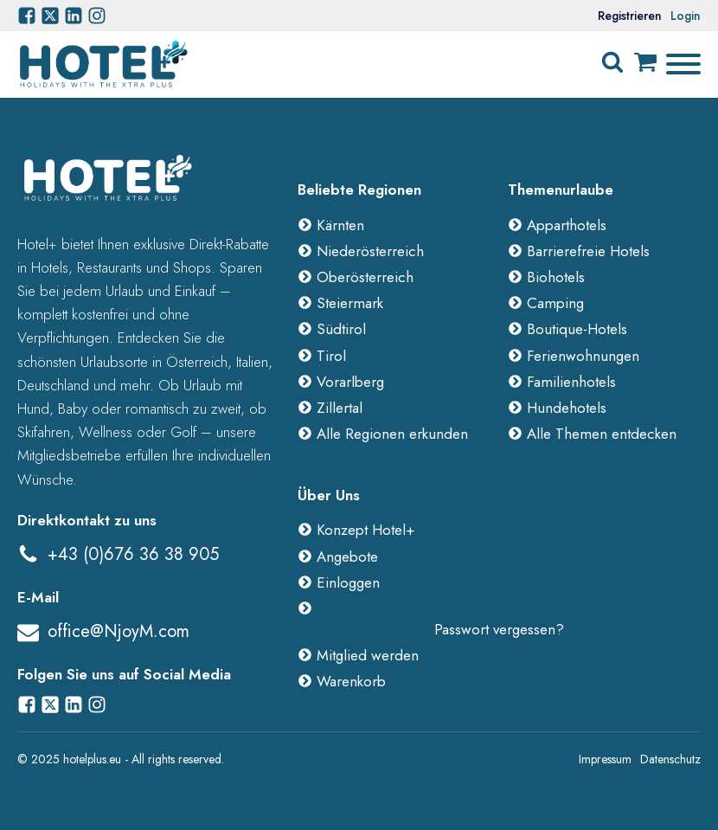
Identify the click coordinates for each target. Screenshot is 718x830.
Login (685, 15)
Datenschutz (670, 759)
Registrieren (630, 15)
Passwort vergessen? (499, 629)
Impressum (605, 759)
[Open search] (612, 62)
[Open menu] (683, 64)
